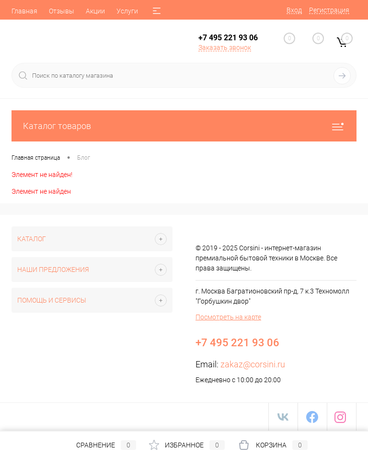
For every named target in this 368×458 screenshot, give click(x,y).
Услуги (127, 11)
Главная (24, 11)
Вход (294, 10)
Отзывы (61, 11)
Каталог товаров (184, 125)
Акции (95, 11)
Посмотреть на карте (228, 317)
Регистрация (329, 10)
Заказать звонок (224, 47)
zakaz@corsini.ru (252, 364)
